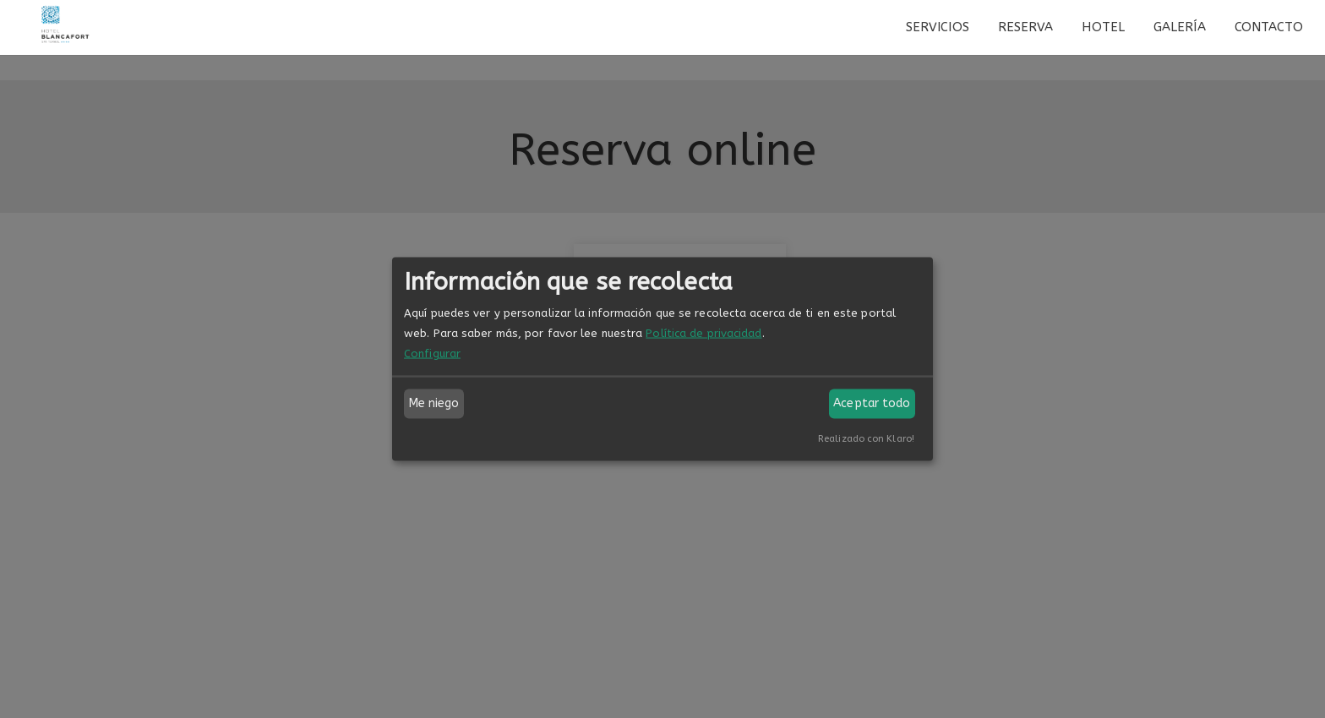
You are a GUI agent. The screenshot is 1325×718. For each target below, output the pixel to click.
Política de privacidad (703, 332)
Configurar (432, 352)
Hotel (1103, 27)
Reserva (1026, 27)
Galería (1179, 27)
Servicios (937, 27)
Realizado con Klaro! (866, 437)
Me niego (434, 403)
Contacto (1269, 27)
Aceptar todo (871, 403)
